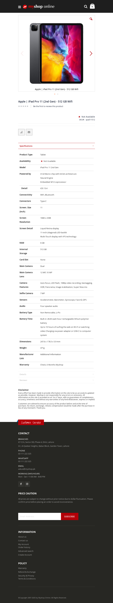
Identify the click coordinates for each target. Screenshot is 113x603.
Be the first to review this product (48, 106)
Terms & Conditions (27, 578)
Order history (24, 547)
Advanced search (25, 551)
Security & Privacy (26, 575)
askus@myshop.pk (26, 469)
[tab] (56, 146)
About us (22, 536)
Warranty (22, 568)
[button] (91, 21)
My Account (23, 544)
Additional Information (50, 354)
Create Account (25, 554)
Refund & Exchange (27, 572)
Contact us (23, 540)
